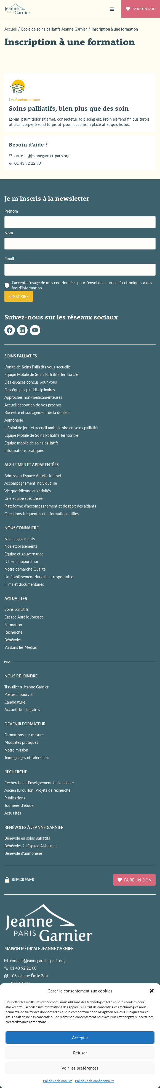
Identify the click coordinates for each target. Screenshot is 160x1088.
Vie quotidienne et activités (27, 490)
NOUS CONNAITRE (21, 527)
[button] (151, 991)
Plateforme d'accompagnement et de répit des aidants (50, 506)
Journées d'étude (18, 805)
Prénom (11, 211)
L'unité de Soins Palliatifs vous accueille (37, 367)
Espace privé (23, 879)
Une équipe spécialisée (23, 498)
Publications (14, 798)
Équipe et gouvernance (23, 554)
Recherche (13, 632)
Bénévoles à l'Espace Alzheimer (30, 845)
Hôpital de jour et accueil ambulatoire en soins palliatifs (51, 427)
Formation (13, 624)
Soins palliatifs (16, 609)
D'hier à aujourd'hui (21, 561)
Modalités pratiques (21, 742)
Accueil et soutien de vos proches (33, 405)
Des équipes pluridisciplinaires (29, 389)
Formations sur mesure (24, 734)
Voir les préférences (80, 1068)
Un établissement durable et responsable (38, 576)
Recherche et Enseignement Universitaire (39, 782)
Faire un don (141, 8)
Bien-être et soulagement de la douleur (37, 412)
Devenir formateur (25, 723)
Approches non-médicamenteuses (33, 397)
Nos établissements (20, 546)
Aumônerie (13, 420)
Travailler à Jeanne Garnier (26, 687)
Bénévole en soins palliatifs (27, 838)
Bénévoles (13, 639)
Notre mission (16, 750)
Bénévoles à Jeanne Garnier (33, 827)
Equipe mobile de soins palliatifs (31, 443)
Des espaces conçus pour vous (30, 382)
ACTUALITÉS (15, 598)
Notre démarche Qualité (25, 569)
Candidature (14, 702)
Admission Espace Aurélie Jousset (32, 475)
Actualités (12, 813)
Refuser (80, 1053)
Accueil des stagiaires (22, 709)
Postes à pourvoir (19, 694)
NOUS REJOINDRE (21, 676)
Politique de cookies (57, 1080)
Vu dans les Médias (20, 647)
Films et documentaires (24, 584)
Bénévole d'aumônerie (23, 853)
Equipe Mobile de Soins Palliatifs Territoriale (41, 374)
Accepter (80, 1037)
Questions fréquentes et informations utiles (41, 513)
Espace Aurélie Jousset (23, 617)
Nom (8, 232)
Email (10, 258)
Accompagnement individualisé (30, 483)
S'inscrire (19, 296)
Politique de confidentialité (94, 1080)
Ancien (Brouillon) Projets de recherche (37, 790)
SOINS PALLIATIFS (20, 356)
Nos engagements (19, 538)
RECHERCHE (15, 771)
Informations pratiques (24, 450)
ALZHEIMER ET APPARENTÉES (31, 464)
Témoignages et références (26, 757)
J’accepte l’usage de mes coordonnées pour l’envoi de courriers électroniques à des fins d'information (82, 285)
